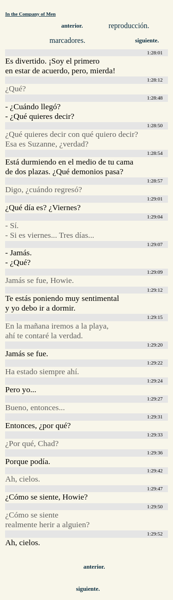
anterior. (72, 26)
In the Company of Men (30, 14)
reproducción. (128, 25)
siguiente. (147, 40)
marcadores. (67, 40)
